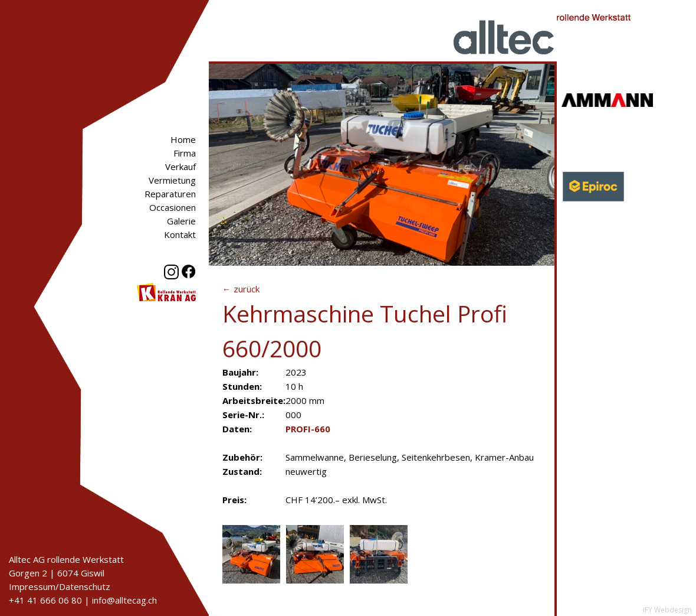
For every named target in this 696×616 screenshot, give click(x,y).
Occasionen (172, 207)
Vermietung (172, 180)
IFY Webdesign (667, 610)
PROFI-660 (307, 429)
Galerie (181, 221)
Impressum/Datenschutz (59, 586)
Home (183, 139)
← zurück (241, 289)
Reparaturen (170, 194)
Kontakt (180, 234)
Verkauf (180, 166)
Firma (184, 153)
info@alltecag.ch (124, 600)
